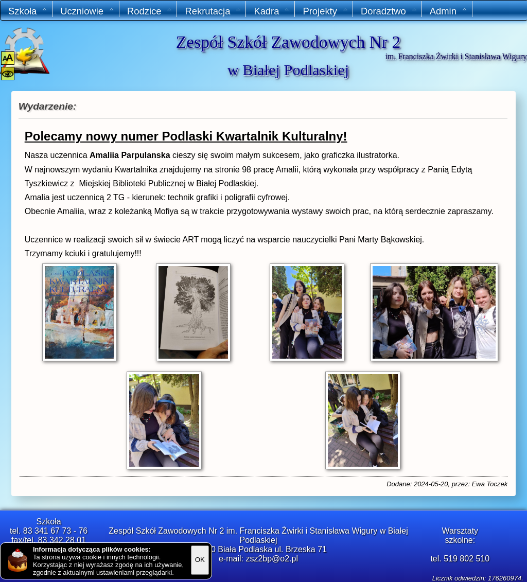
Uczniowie (87, 11)
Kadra (272, 11)
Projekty (325, 11)
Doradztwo (389, 11)
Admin (448, 11)
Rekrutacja (213, 11)
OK (200, 559)
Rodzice (149, 11)
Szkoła (27, 11)
